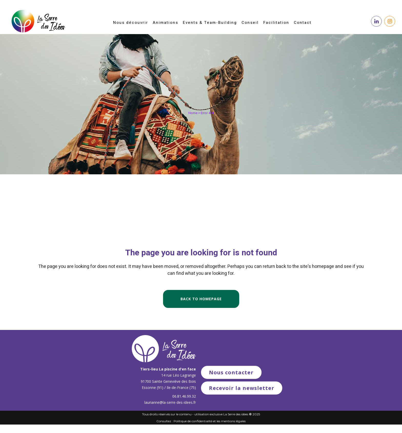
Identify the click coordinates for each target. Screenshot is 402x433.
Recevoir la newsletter (241, 388)
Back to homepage (201, 298)
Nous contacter (231, 372)
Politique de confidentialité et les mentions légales (210, 421)
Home (192, 113)
